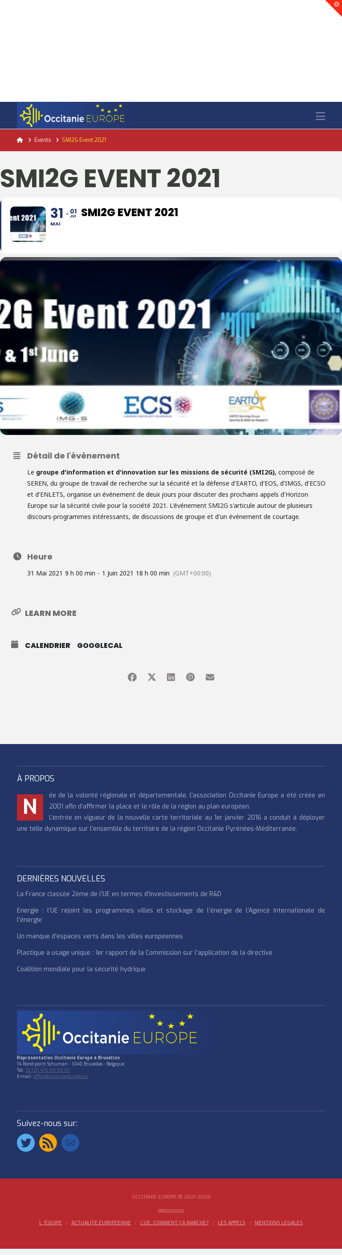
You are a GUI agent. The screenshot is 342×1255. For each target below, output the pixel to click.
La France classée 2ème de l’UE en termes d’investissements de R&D (119, 900)
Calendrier (47, 652)
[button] (320, 116)
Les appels (231, 1230)
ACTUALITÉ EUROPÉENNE (101, 1230)
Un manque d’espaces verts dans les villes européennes (100, 942)
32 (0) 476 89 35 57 (47, 1076)
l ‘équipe (50, 1230)
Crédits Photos (171, 1216)
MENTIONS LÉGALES (279, 1230)
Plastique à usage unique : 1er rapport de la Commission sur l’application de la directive (145, 959)
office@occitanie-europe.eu (60, 1083)
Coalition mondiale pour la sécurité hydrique (81, 975)
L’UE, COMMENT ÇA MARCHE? (174, 1230)
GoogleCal (99, 652)
